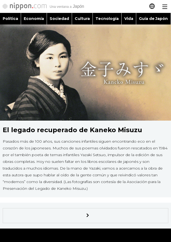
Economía (34, 18)
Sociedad (59, 18)
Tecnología (107, 18)
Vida (128, 18)
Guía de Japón (153, 18)
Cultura (82, 18)
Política (10, 18)
